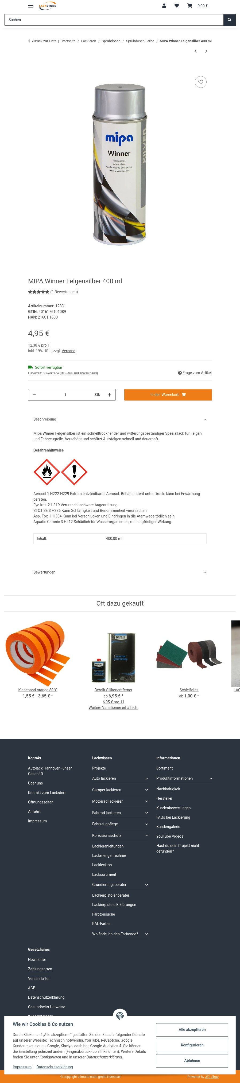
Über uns (35, 783)
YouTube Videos (169, 836)
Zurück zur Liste (44, 41)
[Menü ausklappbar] (30, 3)
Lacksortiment (104, 874)
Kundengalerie (168, 827)
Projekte (99, 768)
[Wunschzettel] (176, 6)
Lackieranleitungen (108, 846)
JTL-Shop (212, 1077)
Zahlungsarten (40, 969)
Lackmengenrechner (109, 855)
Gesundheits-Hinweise (46, 1007)
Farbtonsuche (103, 914)
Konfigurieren (191, 1045)
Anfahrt (34, 811)
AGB (31, 988)
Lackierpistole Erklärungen (114, 904)
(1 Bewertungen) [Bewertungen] (53, 292)
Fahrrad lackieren (106, 813)
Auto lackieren (104, 778)
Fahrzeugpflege (105, 824)
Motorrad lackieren (107, 801)
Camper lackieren (106, 790)
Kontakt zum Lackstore (47, 793)
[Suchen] (114, 20)
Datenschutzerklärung (55, 1067)
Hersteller (164, 798)
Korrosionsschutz (106, 835)
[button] (164, 6)
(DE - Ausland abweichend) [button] (79, 373)
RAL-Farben (101, 923)
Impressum (22, 1067)
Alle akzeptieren (191, 1029)
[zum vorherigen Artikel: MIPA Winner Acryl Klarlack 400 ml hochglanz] (195, 51)
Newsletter (37, 960)
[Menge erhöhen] (109, 394)
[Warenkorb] (197, 6)
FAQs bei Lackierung (173, 817)
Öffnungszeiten (40, 802)
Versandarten (39, 978)
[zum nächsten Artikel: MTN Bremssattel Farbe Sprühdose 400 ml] (206, 51)
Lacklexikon (102, 865)
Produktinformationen (174, 778)
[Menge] (65, 394)
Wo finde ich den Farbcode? (115, 934)
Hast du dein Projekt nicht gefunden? (177, 848)
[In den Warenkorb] (32, 69)
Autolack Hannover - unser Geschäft (50, 771)
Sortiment (164, 768)
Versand (68, 351)
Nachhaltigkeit (168, 789)
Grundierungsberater (109, 884)
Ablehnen (192, 1060)
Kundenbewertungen (173, 808)
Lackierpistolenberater (110, 895)
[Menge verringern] (34, 394)
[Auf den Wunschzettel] (201, 82)
